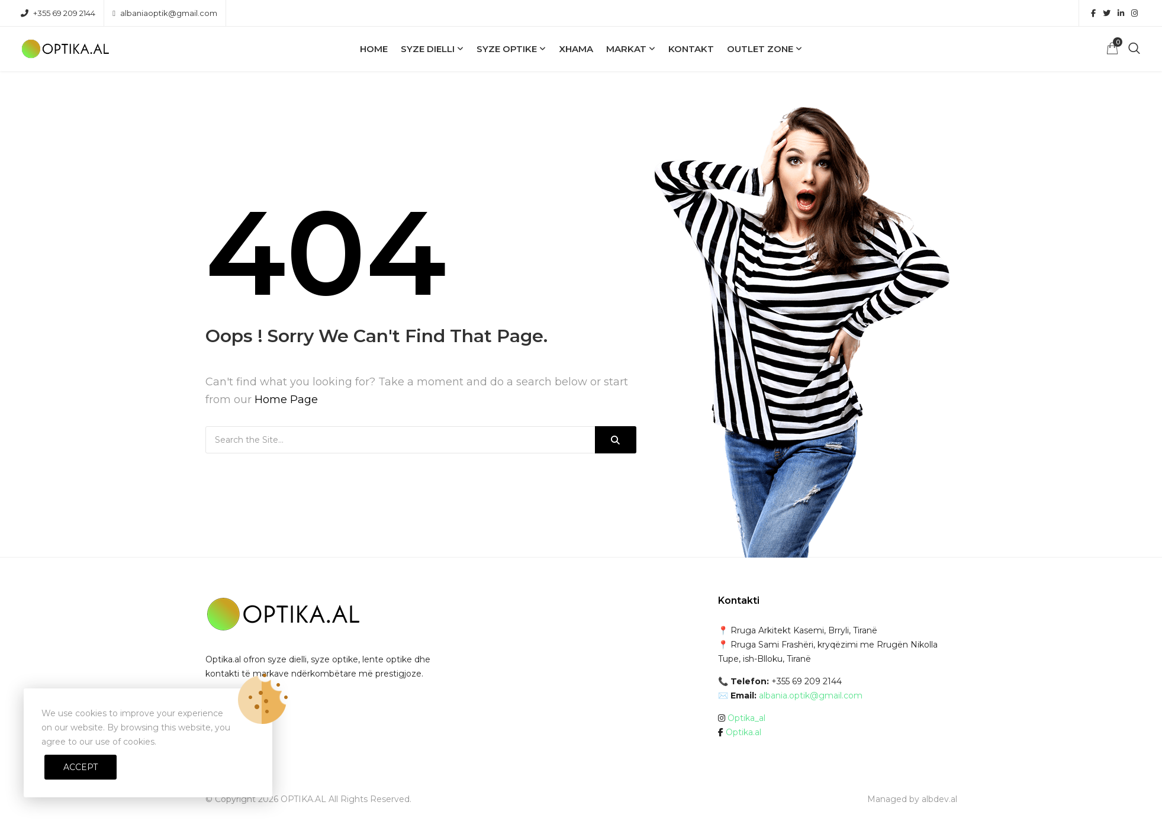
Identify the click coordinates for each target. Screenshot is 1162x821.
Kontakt (691, 48)
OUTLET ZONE (760, 48)
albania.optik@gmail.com (810, 695)
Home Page (286, 399)
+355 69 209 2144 (58, 13)
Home (374, 48)
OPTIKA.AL (303, 799)
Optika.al (743, 732)
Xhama (576, 48)
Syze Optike (507, 48)
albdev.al (939, 799)
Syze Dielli (428, 48)
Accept (80, 767)
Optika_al (746, 718)
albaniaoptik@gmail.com (164, 13)
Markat (626, 48)
